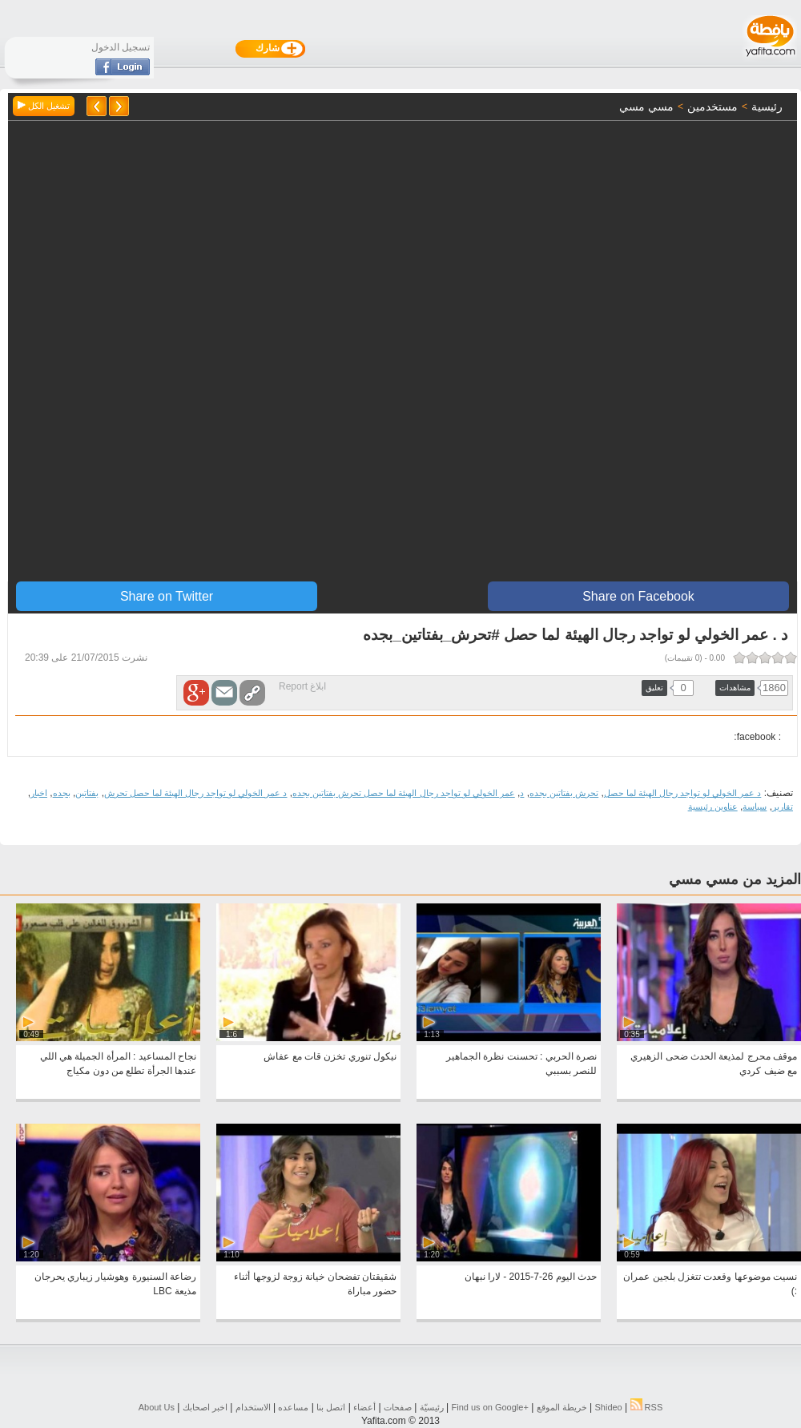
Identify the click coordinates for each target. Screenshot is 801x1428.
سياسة (755, 806)
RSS (646, 1407)
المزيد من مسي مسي (735, 879)
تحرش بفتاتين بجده (563, 793)
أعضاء (364, 1407)
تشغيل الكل (44, 106)
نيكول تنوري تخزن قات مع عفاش (330, 1056)
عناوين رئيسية (713, 806)
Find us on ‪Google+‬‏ (490, 1407)
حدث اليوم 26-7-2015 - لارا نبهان (531, 1276)
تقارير (782, 806)
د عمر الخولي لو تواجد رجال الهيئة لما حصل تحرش (196, 793)
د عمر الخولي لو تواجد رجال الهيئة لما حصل (682, 793)
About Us (157, 1407)
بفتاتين (87, 793)
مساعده (293, 1407)
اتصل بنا (330, 1407)
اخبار (38, 793)
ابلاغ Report (302, 686)
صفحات (398, 1407)
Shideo (608, 1407)
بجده (61, 793)
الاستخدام (253, 1407)
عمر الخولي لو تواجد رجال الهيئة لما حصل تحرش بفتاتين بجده (403, 793)
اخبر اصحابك (205, 1407)
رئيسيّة (432, 1407)
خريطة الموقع (562, 1407)
